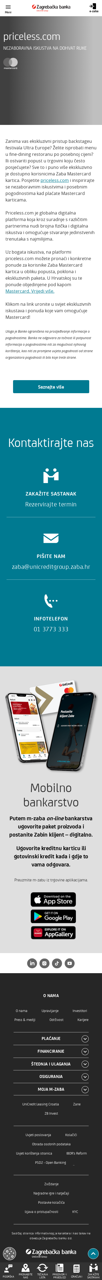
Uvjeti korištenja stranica (34, 1153)
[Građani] (51, 8)
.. (74, 1163)
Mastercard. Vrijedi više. (29, 291)
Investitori (80, 1010)
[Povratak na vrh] (93, 1253)
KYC (75, 1211)
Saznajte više (51, 386)
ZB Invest (51, 1113)
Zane (77, 1103)
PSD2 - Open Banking (50, 1162)
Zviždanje (51, 1183)
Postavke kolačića (51, 1202)
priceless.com (55, 180)
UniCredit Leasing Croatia (40, 1103)
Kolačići (71, 1134)
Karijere (83, 1019)
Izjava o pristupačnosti (41, 1211)
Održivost (56, 1019)
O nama (21, 1010)
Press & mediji (24, 1019)
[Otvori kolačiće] (9, 1253)
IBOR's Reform (76, 1153)
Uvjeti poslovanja (38, 1134)
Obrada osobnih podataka (51, 1143)
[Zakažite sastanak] (51, 486)
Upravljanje (50, 1010)
